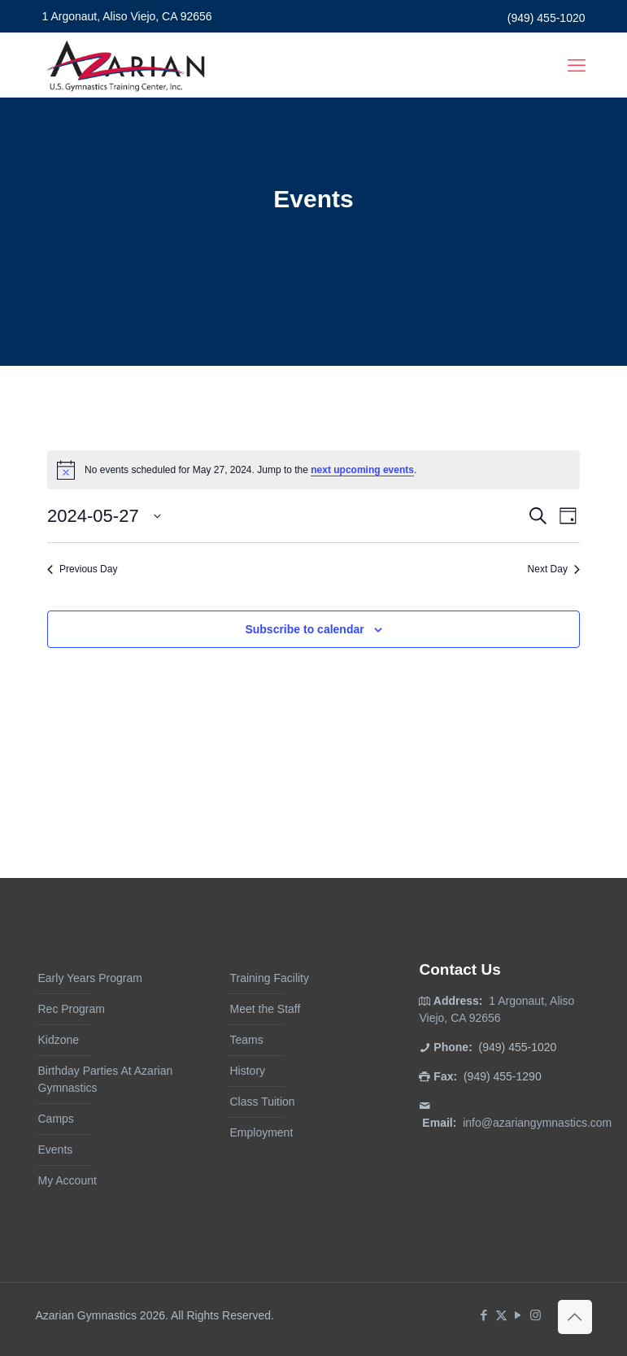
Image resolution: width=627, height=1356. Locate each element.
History (247, 1070)
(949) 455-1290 (503, 1076)
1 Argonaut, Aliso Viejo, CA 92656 (127, 16)
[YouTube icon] (518, 1315)
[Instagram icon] (535, 1315)
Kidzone (59, 1039)
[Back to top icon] (575, 1317)
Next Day (554, 569)
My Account (67, 1180)
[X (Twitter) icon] (501, 1315)
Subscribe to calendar (304, 629)
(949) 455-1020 (546, 17)
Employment (261, 1132)
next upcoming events (362, 470)
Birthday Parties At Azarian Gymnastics (105, 1079)
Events (55, 1149)
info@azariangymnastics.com (537, 1122)
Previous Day (82, 569)
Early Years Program (90, 977)
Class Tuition (261, 1101)
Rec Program (71, 1008)
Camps (56, 1118)
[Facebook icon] (484, 1315)
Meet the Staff (264, 1008)
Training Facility (269, 977)
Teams (246, 1039)
